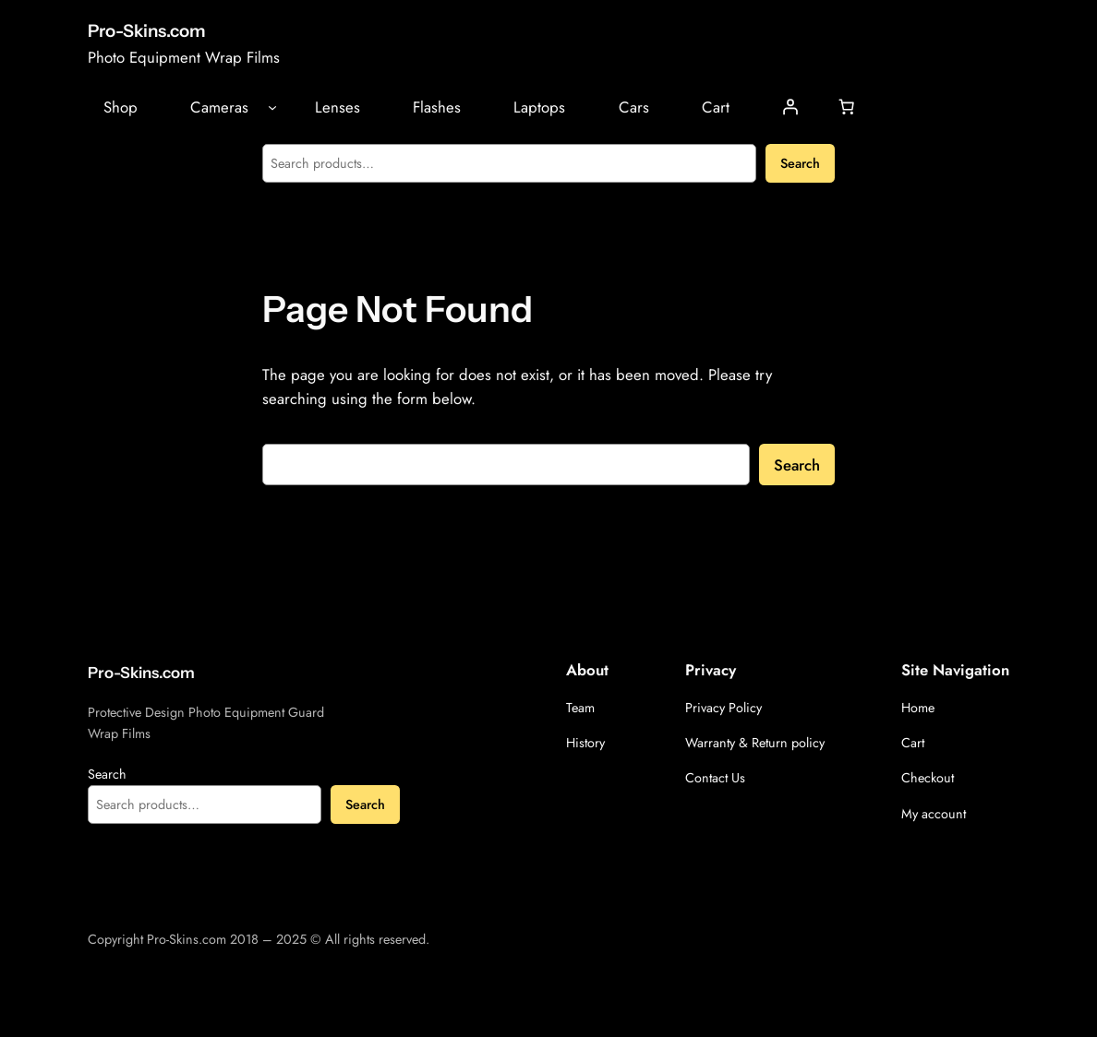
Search (800, 163)
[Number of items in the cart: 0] (846, 107)
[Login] (790, 107)
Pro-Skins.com (147, 31)
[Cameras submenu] (272, 107)
